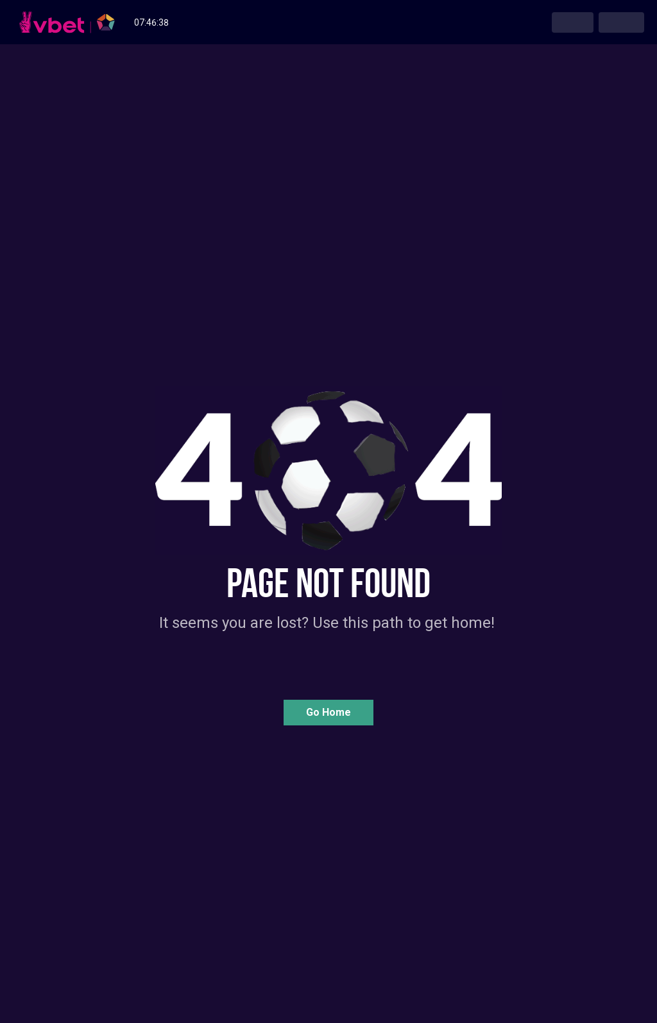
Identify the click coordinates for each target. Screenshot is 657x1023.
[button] (328, 712)
